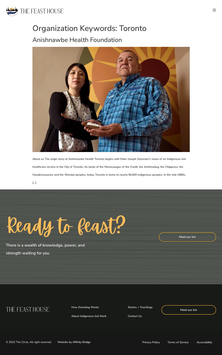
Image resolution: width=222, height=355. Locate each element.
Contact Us (135, 316)
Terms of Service (178, 342)
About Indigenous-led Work (88, 316)
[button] (214, 11)
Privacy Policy (151, 342)
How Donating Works (85, 307)
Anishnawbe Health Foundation (77, 40)
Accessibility (204, 342)
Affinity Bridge (82, 342)
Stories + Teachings (140, 307)
